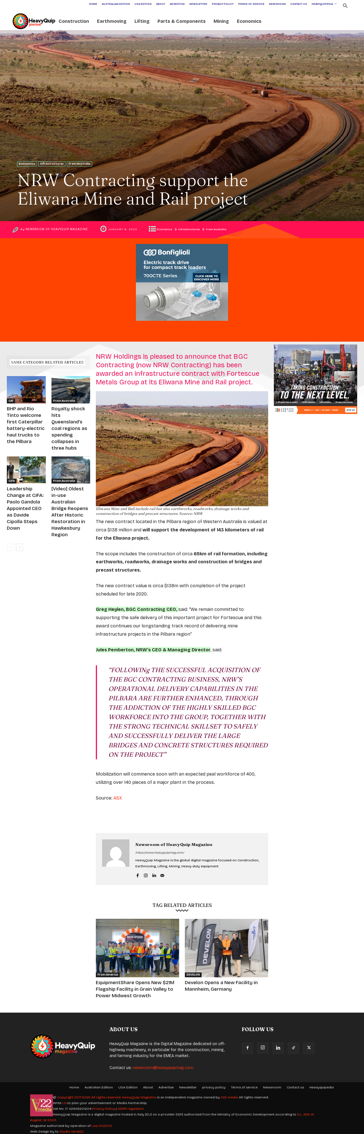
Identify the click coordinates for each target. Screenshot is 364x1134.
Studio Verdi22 (71, 1129)
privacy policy (214, 1085)
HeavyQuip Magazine (139, 1095)
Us (64, 1100)
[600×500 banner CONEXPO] (315, 418)
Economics (27, 164)
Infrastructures (51, 164)
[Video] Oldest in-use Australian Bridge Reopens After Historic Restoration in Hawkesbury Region (70, 482)
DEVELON (193, 974)
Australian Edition (98, 1085)
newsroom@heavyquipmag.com (163, 1065)
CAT (11, 401)
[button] (345, 6)
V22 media (229, 1095)
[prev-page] (10, 506)
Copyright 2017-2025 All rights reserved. (89, 1095)
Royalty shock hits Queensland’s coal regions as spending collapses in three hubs (68, 419)
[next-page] (19, 506)
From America (108, 974)
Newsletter (188, 1085)
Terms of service (244, 1085)
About (148, 1085)
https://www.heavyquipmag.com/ (159, 852)
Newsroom (272, 1085)
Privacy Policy (103, 1106)
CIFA (12, 463)
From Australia (79, 164)
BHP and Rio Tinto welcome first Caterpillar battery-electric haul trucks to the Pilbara (26, 419)
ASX (117, 798)
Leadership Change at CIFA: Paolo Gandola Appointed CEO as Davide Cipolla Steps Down (26, 482)
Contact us (295, 1085)
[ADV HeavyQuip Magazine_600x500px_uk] (182, 325)
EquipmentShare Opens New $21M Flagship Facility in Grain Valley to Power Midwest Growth (133, 988)
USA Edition (128, 1085)
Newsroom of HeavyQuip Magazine (58, 229)
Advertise (166, 1085)
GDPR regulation (130, 1106)
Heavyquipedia (321, 1085)
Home (74, 1085)
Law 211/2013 (102, 1123)
